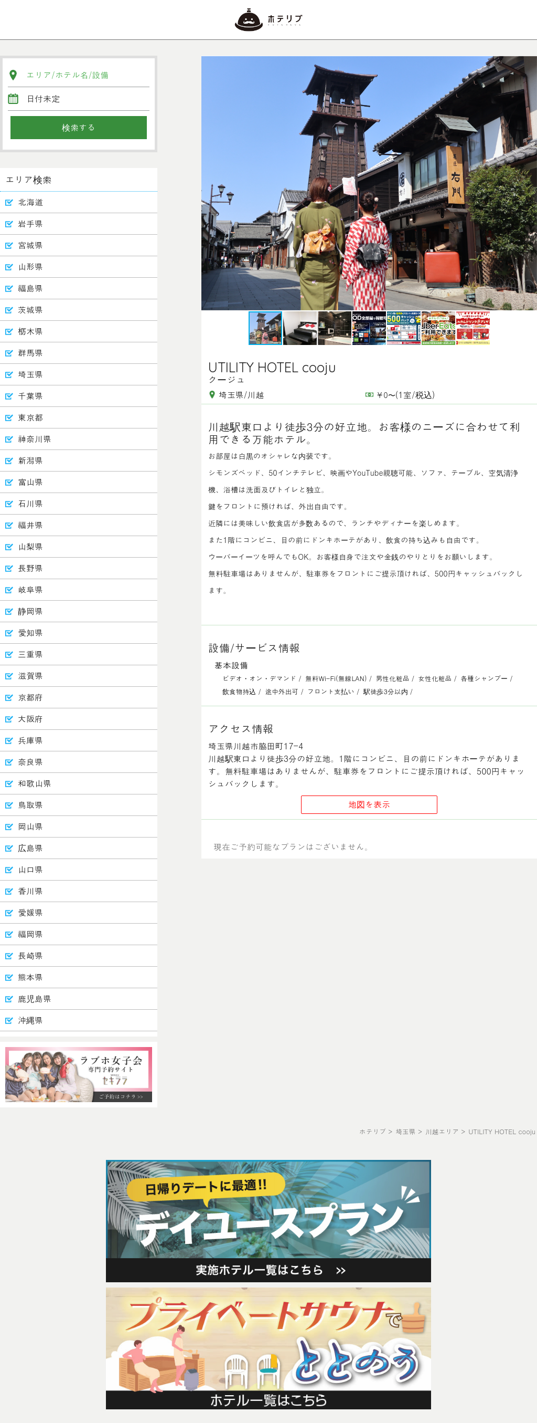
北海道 (30, 202)
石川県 (30, 503)
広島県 (30, 848)
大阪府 (30, 719)
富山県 (30, 482)
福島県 (30, 288)
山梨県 (30, 546)
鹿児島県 (34, 998)
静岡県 (30, 611)
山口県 (30, 869)
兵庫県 (30, 740)
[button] (527, 183)
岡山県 (30, 826)
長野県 (30, 568)
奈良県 (30, 762)
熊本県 (30, 977)
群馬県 (30, 353)
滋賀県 (30, 675)
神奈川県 (34, 439)
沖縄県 (30, 1020)
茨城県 (30, 310)
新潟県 (30, 460)
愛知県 (30, 632)
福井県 (30, 525)
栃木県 (30, 331)
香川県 (30, 891)
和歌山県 (34, 783)
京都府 (30, 697)
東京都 (30, 417)
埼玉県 (30, 374)
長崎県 (30, 955)
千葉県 (30, 396)
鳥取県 (30, 805)
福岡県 (30, 934)
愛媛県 (30, 912)
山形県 (30, 266)
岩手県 (30, 223)
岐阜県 (30, 589)
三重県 (30, 654)
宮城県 (30, 245)
